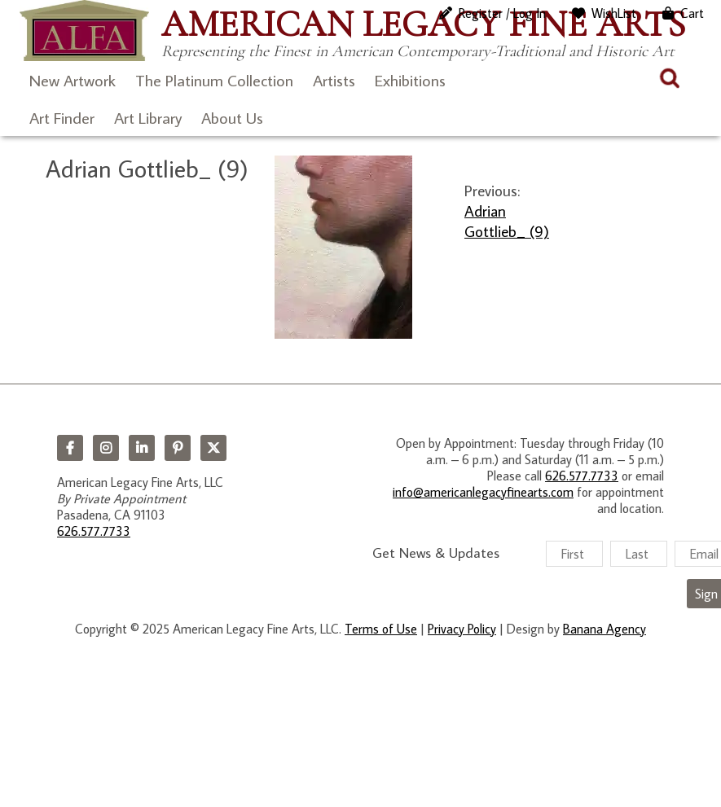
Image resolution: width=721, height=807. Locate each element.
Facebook (70, 448)
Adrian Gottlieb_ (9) (506, 220)
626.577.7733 (93, 531)
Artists (334, 79)
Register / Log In (502, 13)
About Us (232, 117)
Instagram (106, 448)
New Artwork (72, 79)
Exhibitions (410, 79)
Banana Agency (604, 629)
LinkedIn (142, 448)
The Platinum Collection (214, 79)
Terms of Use (381, 629)
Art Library (148, 117)
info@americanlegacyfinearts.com (483, 492)
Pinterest (178, 448)
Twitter (213, 448)
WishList (613, 13)
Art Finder (62, 117)
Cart (692, 13)
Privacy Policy (462, 629)
